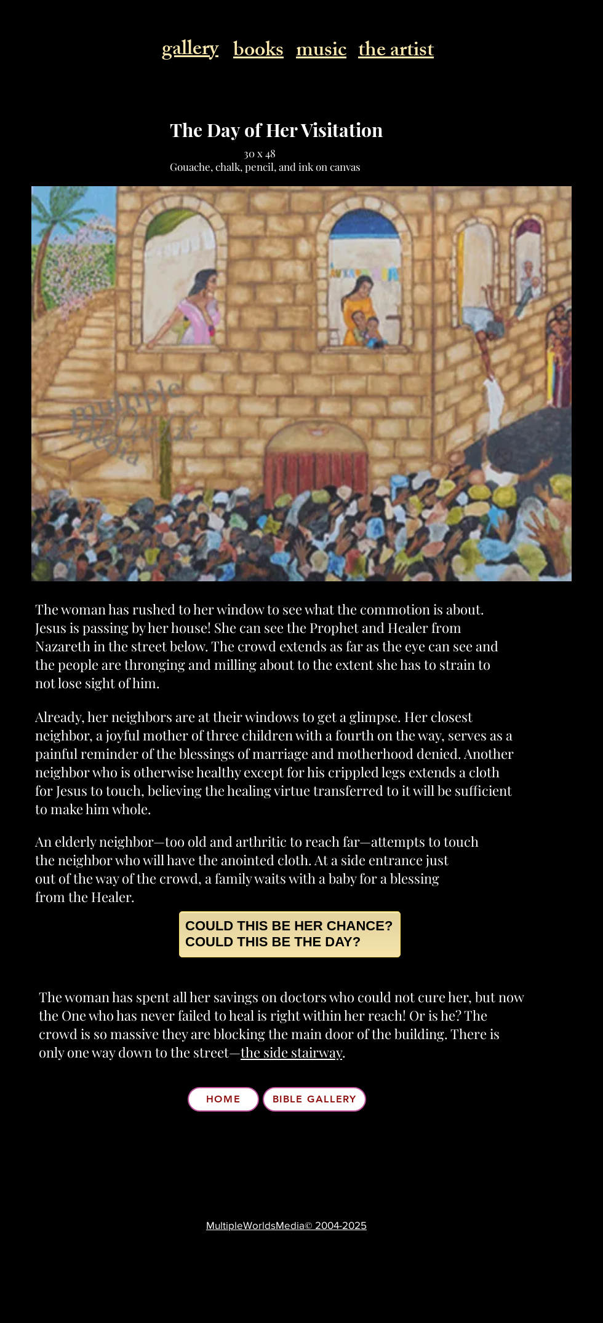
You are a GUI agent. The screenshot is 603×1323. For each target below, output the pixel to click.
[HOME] (223, 1099)
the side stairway (291, 1052)
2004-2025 (340, 1225)
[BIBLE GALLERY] (314, 1099)
